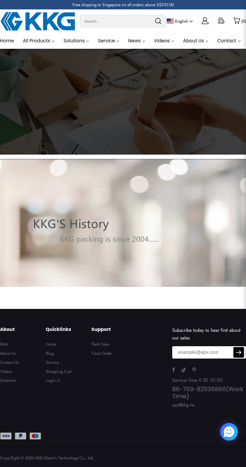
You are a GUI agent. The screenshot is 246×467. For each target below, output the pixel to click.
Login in (53, 380)
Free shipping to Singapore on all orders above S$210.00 (123, 5)
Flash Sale (100, 344)
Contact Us (9, 362)
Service (106, 40)
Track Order (101, 353)
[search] (158, 21)
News (134, 40)
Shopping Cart (58, 371)
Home (7, 40)
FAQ (4, 344)
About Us (193, 40)
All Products (36, 40)
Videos (162, 40)
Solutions (74, 40)
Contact (226, 40)
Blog (50, 353)
